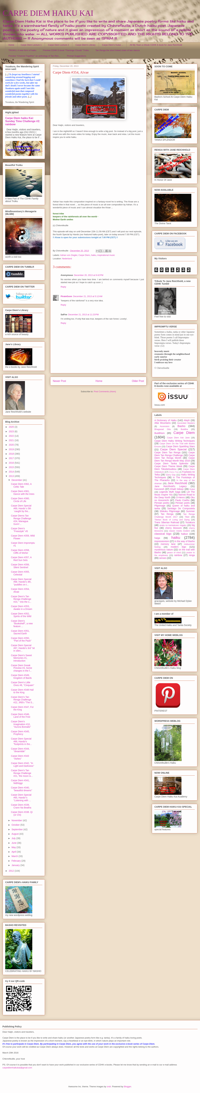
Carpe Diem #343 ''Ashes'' (20, 757)
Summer (190, 511)
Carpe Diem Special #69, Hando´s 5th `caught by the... (21, 508)
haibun (184, 534)
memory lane (168, 544)
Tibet (187, 517)
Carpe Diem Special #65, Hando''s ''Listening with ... (21, 797)
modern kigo (178, 547)
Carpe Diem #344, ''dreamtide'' (20, 750)
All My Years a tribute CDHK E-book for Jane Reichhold (156, 45)
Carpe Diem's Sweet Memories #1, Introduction (21, 658)
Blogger (127, 1086)
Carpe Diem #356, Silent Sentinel (20, 566)
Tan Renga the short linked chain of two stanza (117, 50)
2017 (12, 458)
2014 (12, 471)
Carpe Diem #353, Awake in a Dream (21, 607)
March (15, 856)
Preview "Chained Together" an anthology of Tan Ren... (34, 56)
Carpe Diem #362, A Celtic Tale (21, 485)
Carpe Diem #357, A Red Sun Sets (21, 558)
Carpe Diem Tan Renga (167, 452)
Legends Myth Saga (169, 492)
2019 (12, 449)
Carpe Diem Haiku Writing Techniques (174, 440)
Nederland (67, 258)
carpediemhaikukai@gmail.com (17, 1067)
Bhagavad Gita (162, 429)
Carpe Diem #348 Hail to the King (22, 691)
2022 (12, 436)
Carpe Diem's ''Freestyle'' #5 (19, 530)
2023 (12, 431)
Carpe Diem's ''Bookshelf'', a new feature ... (22, 624)
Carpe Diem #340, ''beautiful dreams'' (21, 789)
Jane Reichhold (177, 483)
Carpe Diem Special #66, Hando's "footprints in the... (21, 741)
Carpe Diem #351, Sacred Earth (20, 632)
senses (162, 558)
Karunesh (159, 489)
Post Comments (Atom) (105, 391)
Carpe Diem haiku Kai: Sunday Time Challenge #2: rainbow (22, 121)
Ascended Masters (186, 423)
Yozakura (190, 522)
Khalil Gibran (177, 489)
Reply (63, 287)
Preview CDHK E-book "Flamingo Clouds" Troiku (66, 50)
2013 (12, 476)
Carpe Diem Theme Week (168, 466)
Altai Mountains (162, 423)
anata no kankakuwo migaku (172, 525)
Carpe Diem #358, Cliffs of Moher (20, 551)
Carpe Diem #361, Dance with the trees (22, 492)
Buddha (184, 429)
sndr (109, 1086)
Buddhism (159, 433)
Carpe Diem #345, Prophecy (20, 733)
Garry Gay (171, 475)
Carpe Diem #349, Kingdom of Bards (21, 676)
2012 (12, 870)
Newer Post (59, 381)
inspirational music (106, 255)
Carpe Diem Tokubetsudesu (174, 467)
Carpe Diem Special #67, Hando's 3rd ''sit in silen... (23, 648)
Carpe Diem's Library (86, 45)
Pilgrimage (159, 505)
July (13, 838)
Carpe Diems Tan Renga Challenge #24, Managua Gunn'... (21, 519)
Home (11, 45)
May (13, 847)
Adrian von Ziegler (68, 255)
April (14, 851)
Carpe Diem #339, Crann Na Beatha (21, 806)
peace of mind (174, 552)
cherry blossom (173, 528)
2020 (12, 444)
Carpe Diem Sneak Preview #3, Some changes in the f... (21, 668)
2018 (12, 453)
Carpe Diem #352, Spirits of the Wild (21, 615)
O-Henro (180, 497)
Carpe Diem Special (173, 449)
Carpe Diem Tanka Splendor (171, 463)
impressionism (161, 541)
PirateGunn (66, 296)
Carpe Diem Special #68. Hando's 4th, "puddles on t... (21, 582)
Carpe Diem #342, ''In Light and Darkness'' (22, 764)
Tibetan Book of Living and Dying (172, 520)
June (14, 843)
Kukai (192, 489)
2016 (12, 462)
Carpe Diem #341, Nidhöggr (20, 781)
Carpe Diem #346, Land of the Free (20, 715)
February (16, 860)
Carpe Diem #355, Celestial (20, 573)
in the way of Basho (185, 541)
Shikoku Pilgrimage (170, 511)
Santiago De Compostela (181, 508)
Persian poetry (162, 503)
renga (192, 555)
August (15, 834)
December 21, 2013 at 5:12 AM (87, 296)
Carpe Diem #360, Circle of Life (20, 500)
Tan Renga (167, 514)
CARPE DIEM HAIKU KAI (48, 13)
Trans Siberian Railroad (166, 522)
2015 (12, 467)
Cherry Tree (174, 472)
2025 (12, 427)
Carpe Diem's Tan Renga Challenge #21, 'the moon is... (22, 773)
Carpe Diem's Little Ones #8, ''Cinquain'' (22, 683)
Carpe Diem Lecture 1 (31, 45)
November (17, 820)
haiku (93, 255)
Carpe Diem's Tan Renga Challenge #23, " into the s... (21, 599)
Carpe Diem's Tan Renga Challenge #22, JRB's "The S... (22, 700)
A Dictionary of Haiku (165, 420)
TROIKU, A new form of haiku (22, 50)
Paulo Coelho (182, 500)
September (17, 829)
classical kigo (162, 533)
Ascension (164, 426)
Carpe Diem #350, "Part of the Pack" (21, 639)
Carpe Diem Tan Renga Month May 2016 (174, 459)
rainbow (178, 555)
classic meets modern (179, 531)
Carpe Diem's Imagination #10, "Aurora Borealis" (21, 724)
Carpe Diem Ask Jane (178, 438)
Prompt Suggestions (76, 56)
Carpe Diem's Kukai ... (112, 45)
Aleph (187, 420)
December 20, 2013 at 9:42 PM (88, 275)
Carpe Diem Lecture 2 (58, 45)
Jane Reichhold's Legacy (170, 486)
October (15, 825)
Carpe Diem (84, 255)
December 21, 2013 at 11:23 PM (83, 314)
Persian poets (182, 503)
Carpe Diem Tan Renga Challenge (174, 454)
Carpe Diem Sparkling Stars (180, 446)
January (15, 865)
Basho (181, 426)
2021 (12, 440)
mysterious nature (163, 549)
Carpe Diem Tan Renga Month (174, 456)
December (17, 480)
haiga (157, 538)
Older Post (138, 381)
